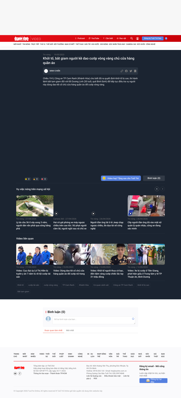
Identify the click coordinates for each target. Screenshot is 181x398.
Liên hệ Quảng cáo (94, 376)
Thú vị (42, 44)
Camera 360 (131, 44)
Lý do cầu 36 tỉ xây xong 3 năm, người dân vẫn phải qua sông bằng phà (33, 225)
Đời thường (59, 44)
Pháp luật (61, 355)
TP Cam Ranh (68, 285)
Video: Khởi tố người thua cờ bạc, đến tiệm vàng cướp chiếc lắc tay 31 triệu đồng (107, 273)
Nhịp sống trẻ (101, 355)
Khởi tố (20, 285)
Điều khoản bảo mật (112, 376)
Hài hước (95, 44)
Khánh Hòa (84, 285)
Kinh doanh (71, 355)
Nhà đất (140, 355)
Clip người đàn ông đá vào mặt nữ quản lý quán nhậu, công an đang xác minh (145, 225)
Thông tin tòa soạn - (41, 373)
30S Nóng (104, 44)
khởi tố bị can (143, 285)
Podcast (80, 38)
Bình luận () (154, 178)
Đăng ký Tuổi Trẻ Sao (152, 38)
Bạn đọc (163, 355)
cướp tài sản (33, 285)
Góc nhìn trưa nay (117, 44)
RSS (95, 379)
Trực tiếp (35, 44)
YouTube (93, 38)
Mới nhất (18, 44)
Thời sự (48, 355)
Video (41, 354)
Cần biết (108, 38)
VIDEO (36, 39)
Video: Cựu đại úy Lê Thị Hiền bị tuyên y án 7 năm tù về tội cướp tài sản (33, 273)
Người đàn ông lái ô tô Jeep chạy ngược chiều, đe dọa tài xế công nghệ (106, 225)
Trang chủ (16, 355)
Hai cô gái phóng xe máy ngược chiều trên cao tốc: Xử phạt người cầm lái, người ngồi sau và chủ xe (70, 225)
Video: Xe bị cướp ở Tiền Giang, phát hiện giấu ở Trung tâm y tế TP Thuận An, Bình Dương (145, 273)
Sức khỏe (141, 44)
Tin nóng (26, 44)
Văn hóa (110, 355)
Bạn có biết (70, 44)
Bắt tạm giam (23, 292)
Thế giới (49, 44)
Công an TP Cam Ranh (123, 285)
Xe (88, 354)
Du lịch (92, 355)
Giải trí (87, 44)
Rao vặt (121, 38)
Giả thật (156, 355)
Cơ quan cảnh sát (101, 285)
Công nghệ (150, 44)
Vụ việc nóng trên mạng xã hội (33, 189)
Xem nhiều (33, 355)
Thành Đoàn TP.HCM (58, 373)
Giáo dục (133, 355)
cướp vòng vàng (51, 285)
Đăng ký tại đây (156, 380)
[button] (157, 189)
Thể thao (80, 44)
